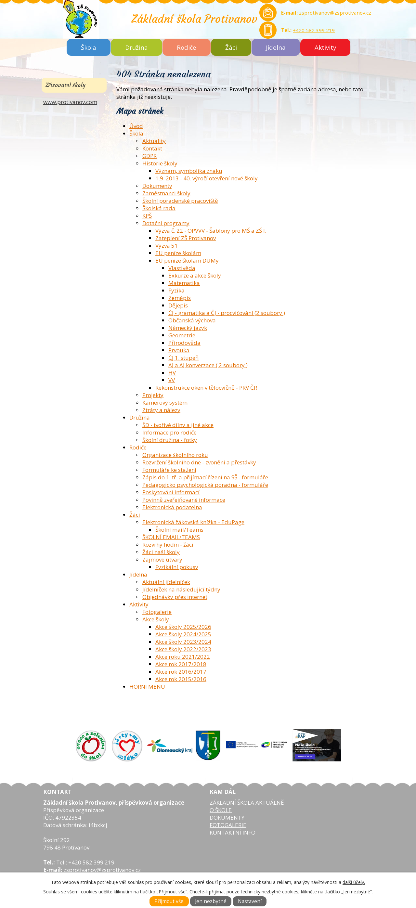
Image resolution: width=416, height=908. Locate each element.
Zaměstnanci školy (166, 193)
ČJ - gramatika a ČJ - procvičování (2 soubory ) (226, 313)
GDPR (149, 156)
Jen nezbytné (211, 901)
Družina (136, 47)
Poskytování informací (171, 492)
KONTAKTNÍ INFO (232, 832)
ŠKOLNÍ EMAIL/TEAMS (171, 537)
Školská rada (159, 208)
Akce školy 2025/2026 (183, 626)
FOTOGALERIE (228, 825)
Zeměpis (179, 298)
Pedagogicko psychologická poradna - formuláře (205, 484)
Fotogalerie (157, 612)
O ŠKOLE (221, 810)
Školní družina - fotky (169, 440)
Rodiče (186, 47)
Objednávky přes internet (174, 597)
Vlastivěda (181, 268)
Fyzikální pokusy (176, 567)
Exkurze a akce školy (194, 275)
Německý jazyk (187, 327)
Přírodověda (184, 342)
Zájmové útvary (162, 559)
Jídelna (276, 47)
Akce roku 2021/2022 (182, 656)
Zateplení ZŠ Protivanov (185, 238)
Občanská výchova (192, 320)
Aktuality (154, 141)
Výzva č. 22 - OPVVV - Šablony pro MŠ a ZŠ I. (210, 230)
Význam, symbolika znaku (188, 171)
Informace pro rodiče (169, 432)
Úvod (136, 126)
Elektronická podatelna (172, 507)
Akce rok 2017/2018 (180, 664)
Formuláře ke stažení (169, 469)
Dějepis (178, 305)
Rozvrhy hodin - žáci (167, 544)
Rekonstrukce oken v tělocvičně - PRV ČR (206, 387)
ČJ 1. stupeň (183, 357)
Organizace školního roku (175, 455)
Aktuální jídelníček (166, 582)
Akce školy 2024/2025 (183, 634)
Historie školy (159, 163)
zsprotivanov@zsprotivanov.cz (335, 12)
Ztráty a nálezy (161, 410)
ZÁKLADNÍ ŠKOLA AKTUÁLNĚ (247, 802)
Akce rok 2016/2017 (180, 671)
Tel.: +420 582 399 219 (85, 862)
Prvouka (178, 350)
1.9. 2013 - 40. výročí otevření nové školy (206, 178)
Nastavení (250, 901)
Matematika (184, 283)
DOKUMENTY (227, 817)
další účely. (354, 882)
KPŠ (147, 215)
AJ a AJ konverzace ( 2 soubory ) (208, 365)
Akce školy (155, 619)
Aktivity (325, 47)
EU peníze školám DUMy (187, 260)
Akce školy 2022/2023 (183, 649)
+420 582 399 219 (314, 30)
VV (171, 380)
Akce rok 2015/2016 (180, 679)
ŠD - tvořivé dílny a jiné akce (178, 425)
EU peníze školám (178, 253)
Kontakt (152, 148)
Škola (88, 47)
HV (172, 372)
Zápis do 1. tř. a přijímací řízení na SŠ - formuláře (205, 477)
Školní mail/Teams (179, 529)
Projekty (152, 395)
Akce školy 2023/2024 (183, 641)
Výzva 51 (166, 245)
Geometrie (181, 335)
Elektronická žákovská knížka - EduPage (193, 522)
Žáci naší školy (161, 552)
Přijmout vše (169, 901)
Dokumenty (157, 185)
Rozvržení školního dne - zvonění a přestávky (199, 462)
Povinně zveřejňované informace (183, 499)
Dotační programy (165, 223)
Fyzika (176, 290)
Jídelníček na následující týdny (181, 589)
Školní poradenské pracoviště (180, 200)
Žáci (231, 47)
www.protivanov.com (70, 102)
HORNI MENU (147, 686)
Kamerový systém (165, 402)
